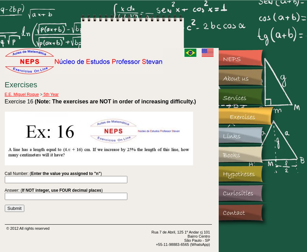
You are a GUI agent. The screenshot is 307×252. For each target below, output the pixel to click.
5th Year (50, 94)
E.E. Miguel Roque (22, 94)
